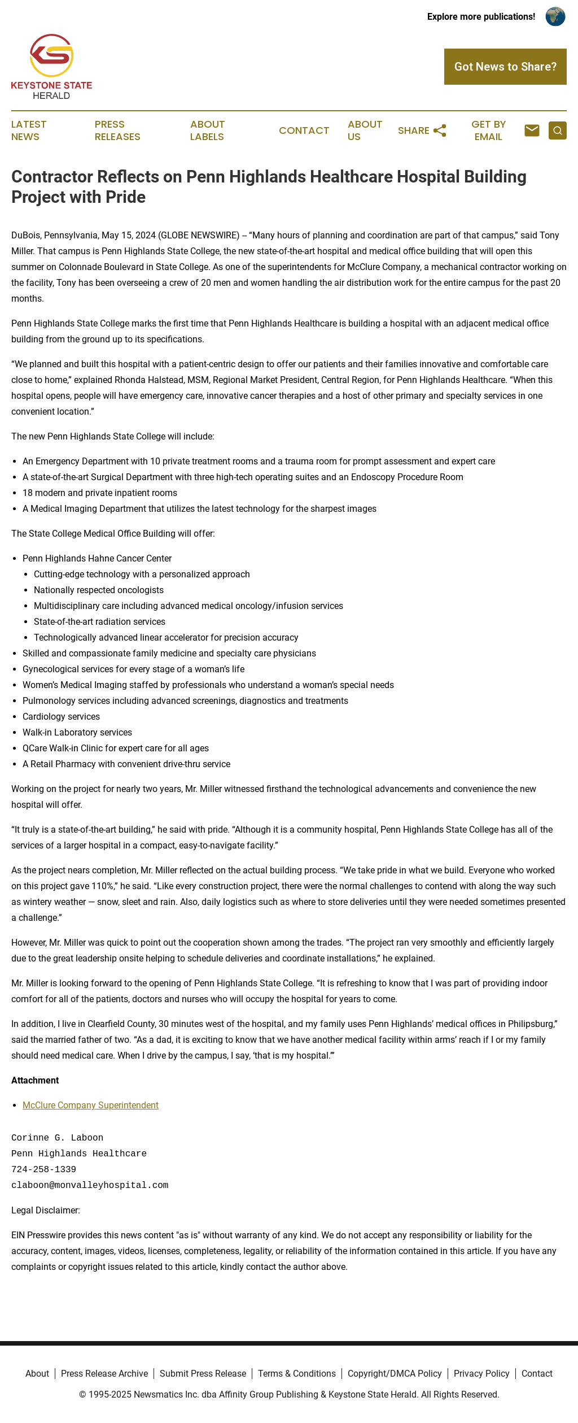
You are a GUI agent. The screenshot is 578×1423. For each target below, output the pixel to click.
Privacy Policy (482, 1373)
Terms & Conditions (297, 1373)
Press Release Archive (104, 1373)
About (37, 1373)
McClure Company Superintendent (91, 1105)
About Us (365, 130)
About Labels (207, 130)
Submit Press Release (203, 1373)
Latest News (29, 130)
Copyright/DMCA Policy (395, 1373)
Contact (304, 130)
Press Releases (118, 130)
